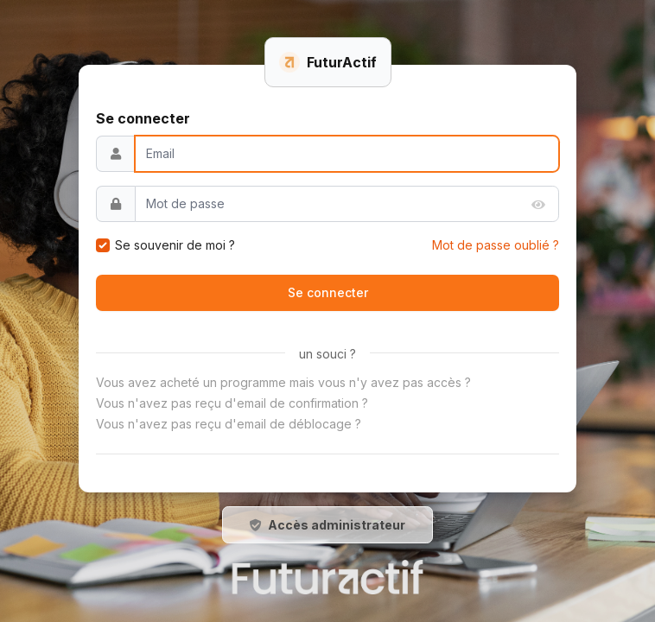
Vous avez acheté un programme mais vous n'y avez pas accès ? (283, 382)
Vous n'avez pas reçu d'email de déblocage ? (228, 423)
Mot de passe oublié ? (495, 245)
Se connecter (328, 292)
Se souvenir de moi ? (175, 245)
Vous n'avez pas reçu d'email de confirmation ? (232, 403)
